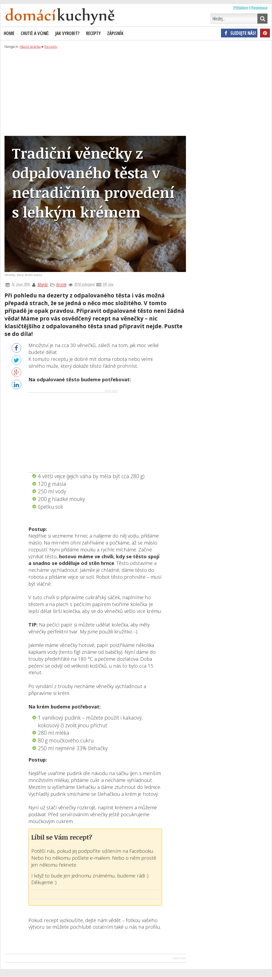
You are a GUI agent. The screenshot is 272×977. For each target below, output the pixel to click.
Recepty (61, 284)
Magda (42, 284)
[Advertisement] (136, 91)
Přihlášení (240, 8)
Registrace (259, 8)
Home (9, 33)
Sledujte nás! (239, 33)
